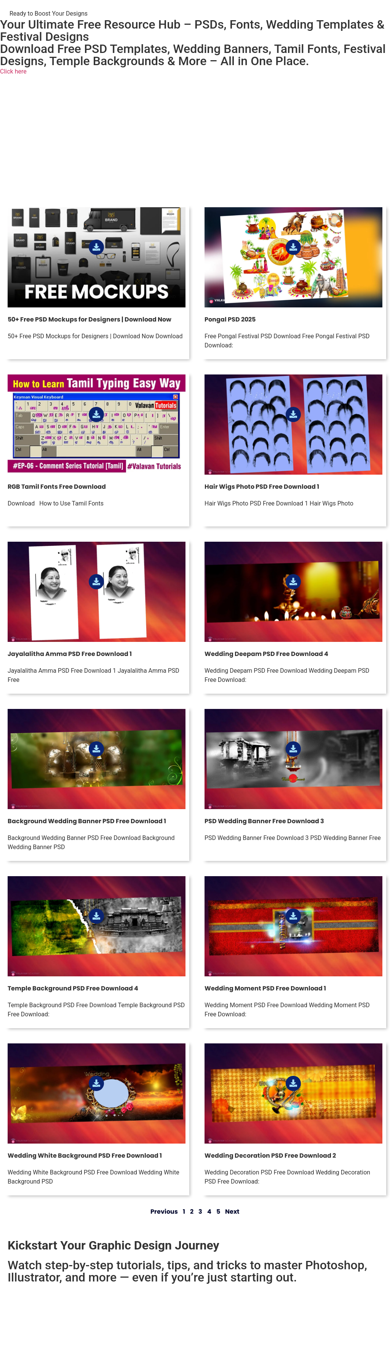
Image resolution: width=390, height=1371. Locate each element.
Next (232, 1211)
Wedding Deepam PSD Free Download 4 (266, 654)
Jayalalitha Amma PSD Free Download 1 (70, 654)
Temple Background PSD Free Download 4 (73, 988)
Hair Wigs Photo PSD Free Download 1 (262, 486)
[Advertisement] (195, 142)
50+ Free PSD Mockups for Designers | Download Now (89, 319)
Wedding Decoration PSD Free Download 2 (270, 1155)
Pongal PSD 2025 (230, 319)
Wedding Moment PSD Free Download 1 (265, 988)
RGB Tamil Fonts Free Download (57, 486)
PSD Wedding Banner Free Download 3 (264, 821)
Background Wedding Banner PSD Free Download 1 (87, 821)
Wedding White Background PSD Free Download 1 (85, 1155)
